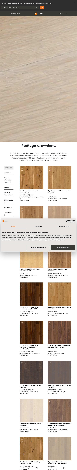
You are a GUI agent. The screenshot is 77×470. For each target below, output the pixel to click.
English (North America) (11, 7)
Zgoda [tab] (13, 226)
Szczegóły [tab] (38, 226)
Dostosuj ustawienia (38, 247)
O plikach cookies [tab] (63, 226)
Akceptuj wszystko (63, 247)
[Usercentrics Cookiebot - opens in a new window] (67, 221)
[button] (8, 173)
